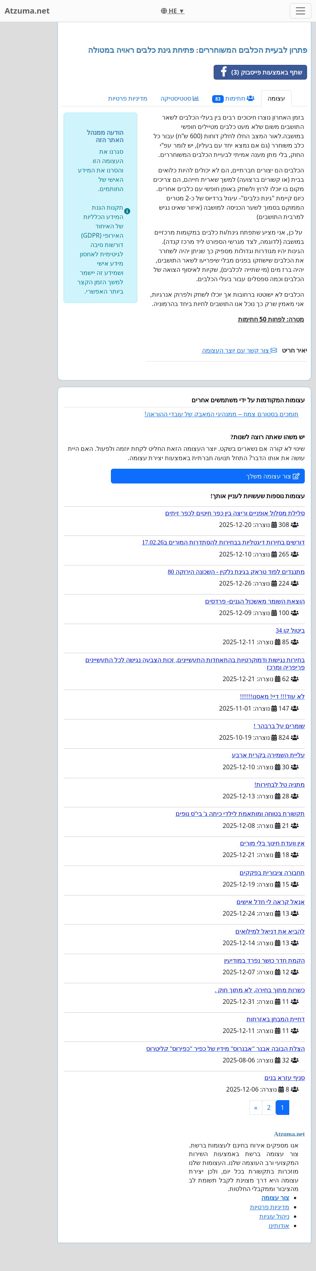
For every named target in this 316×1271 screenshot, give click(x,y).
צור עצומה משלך (273, 476)
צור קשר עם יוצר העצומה (239, 350)
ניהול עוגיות (274, 1216)
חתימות (233, 98)
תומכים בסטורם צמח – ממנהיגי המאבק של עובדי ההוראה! (222, 414)
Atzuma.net (27, 10)
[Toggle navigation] (300, 11)
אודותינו (279, 1225)
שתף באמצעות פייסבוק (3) (258, 72)
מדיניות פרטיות (127, 98)
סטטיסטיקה (180, 98)
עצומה (276, 98)
